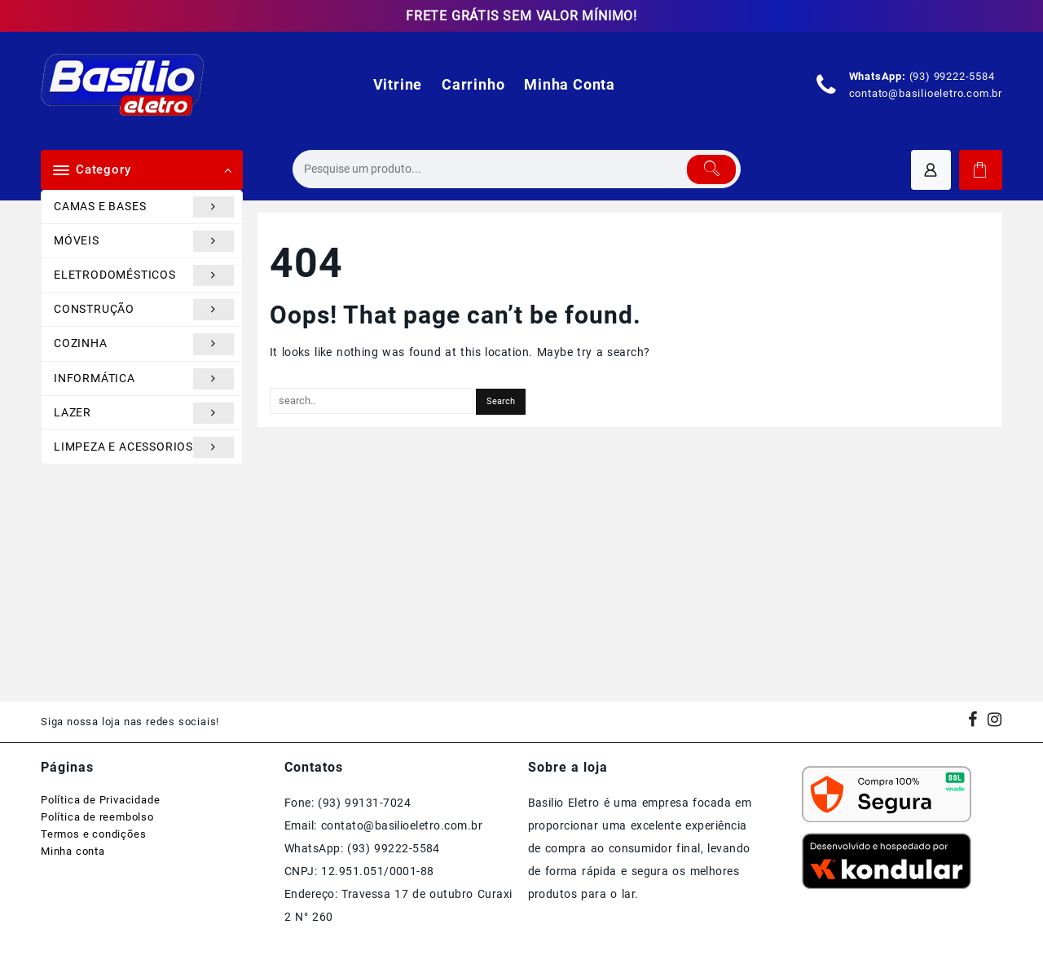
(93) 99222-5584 (952, 76)
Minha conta (73, 851)
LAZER (144, 413)
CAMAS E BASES (144, 207)
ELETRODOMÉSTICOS (144, 275)
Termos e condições (93, 834)
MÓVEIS (144, 241)
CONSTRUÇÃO (144, 309)
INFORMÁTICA (144, 378)
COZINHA (144, 343)
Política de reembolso (97, 817)
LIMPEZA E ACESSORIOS (144, 447)
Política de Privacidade (100, 800)
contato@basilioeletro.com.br (925, 93)
